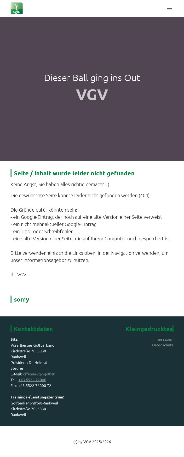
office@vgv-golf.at (39, 373)
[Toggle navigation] (169, 8)
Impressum (164, 339)
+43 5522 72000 (32, 379)
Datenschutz (162, 344)
